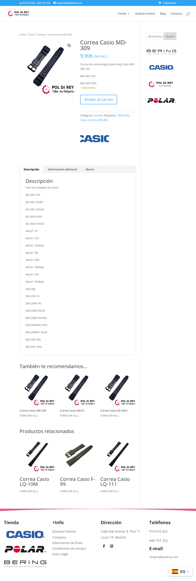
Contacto (176, 13)
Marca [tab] (90, 169)
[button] (69, 45)
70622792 (123, 115)
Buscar (170, 36)
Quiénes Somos (145, 13)
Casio (31, 34)
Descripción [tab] (31, 169)
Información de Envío (67, 543)
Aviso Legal (60, 554)
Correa (92, 120)
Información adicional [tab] (62, 169)
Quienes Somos (64, 531)
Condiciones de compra (69, 548)
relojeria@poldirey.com (163, 557)
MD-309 (103, 120)
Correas (40, 34)
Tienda (122, 13)
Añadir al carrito (98, 99)
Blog (163, 13)
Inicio (23, 34)
